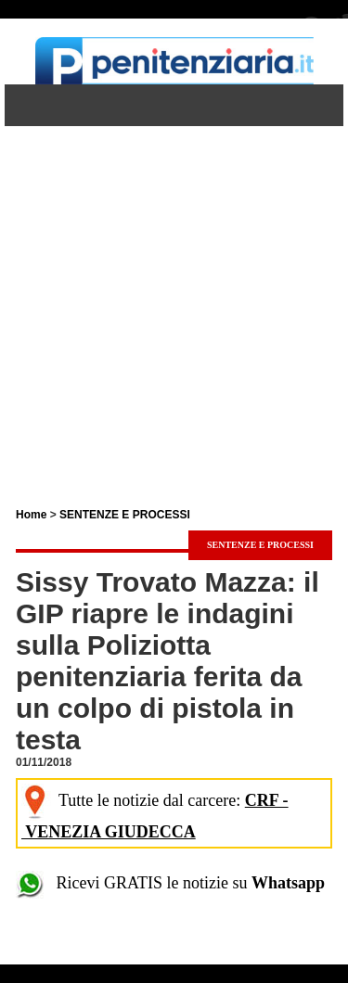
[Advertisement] (174, 300)
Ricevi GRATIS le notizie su (170, 883)
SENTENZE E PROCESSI (124, 514)
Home (31, 514)
